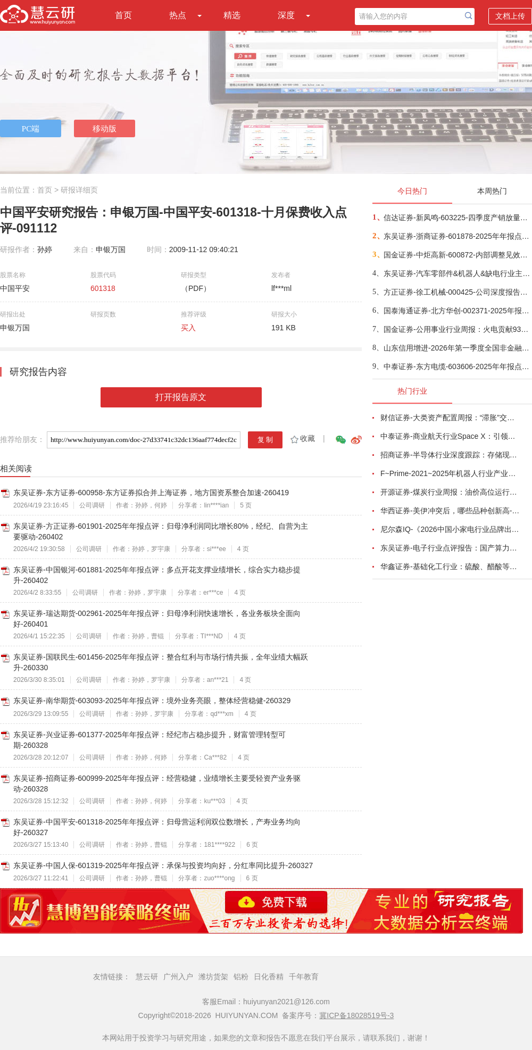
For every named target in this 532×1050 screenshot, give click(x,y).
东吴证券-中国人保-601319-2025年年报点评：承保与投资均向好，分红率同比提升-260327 (163, 865)
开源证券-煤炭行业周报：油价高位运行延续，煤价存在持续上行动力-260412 (450, 492)
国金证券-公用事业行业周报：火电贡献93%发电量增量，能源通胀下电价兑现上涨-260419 (457, 329)
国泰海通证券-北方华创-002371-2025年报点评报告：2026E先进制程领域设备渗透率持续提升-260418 (457, 310)
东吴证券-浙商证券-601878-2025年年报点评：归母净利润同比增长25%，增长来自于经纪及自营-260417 (457, 236)
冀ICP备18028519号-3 (356, 1015)
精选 (231, 15)
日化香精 (269, 976)
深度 (286, 15)
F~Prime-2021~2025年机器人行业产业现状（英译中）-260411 (450, 473)
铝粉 (241, 976)
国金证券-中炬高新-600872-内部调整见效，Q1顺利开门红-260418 (457, 255)
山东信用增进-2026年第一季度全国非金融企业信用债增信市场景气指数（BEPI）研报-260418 (457, 348)
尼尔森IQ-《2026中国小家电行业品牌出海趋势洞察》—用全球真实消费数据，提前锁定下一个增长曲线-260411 (450, 529)
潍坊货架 (213, 976)
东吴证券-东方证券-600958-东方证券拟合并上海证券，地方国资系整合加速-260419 (151, 492)
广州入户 (178, 976)
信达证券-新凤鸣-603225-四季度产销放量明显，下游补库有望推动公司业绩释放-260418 (457, 217)
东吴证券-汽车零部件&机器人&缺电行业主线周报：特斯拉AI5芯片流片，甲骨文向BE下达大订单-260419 (457, 273)
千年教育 (304, 976)
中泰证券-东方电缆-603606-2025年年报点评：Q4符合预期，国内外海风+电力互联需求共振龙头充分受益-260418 (457, 366)
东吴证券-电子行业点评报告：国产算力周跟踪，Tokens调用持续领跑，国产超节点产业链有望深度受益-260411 (450, 548)
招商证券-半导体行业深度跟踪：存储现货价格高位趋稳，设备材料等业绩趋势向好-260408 (450, 455)
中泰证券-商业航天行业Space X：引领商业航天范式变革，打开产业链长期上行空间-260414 (450, 436)
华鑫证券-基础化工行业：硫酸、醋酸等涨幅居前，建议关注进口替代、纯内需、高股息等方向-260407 (450, 566)
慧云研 (147, 976)
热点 (177, 15)
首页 (123, 15)
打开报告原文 (180, 397)
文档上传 (510, 16)
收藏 (302, 438)
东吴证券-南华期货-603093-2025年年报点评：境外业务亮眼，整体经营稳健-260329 (151, 700)
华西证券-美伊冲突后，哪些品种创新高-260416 (450, 510)
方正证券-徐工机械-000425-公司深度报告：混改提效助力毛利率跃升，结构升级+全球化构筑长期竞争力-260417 (457, 292)
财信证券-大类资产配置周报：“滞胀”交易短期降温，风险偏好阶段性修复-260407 (450, 417)
